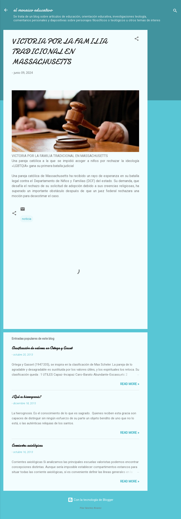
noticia (26, 219)
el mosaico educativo (32, 9)
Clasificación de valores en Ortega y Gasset (42, 348)
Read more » (129, 384)
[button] (136, 39)
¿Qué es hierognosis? (26, 396)
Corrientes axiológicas (27, 445)
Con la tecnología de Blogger (90, 500)
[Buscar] (175, 11)
